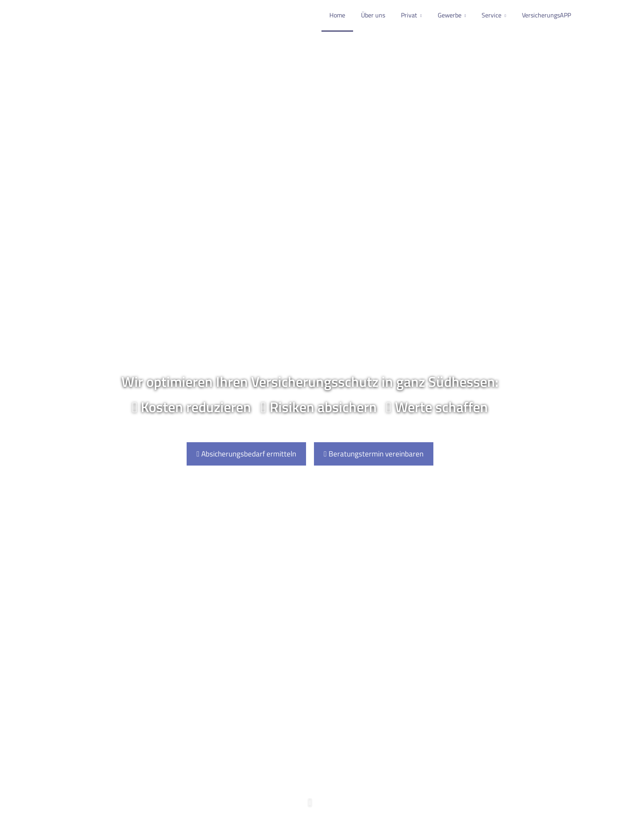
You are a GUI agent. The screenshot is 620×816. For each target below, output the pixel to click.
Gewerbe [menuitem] (449, 15)
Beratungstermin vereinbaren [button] (373, 453)
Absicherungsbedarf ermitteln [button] (246, 453)
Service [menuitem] (491, 15)
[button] (310, 806)
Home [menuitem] (337, 15)
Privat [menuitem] (409, 15)
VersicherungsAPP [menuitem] (546, 15)
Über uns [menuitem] (373, 15)
